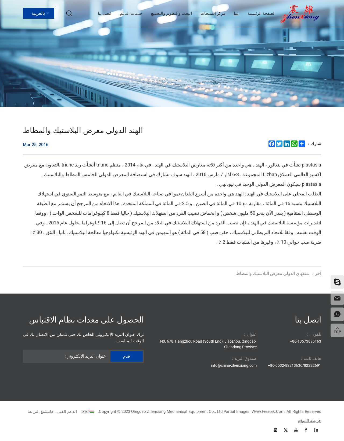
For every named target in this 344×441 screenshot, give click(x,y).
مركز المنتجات (212, 13)
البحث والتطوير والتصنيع (171, 13)
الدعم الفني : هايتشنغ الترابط (52, 411)
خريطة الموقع (309, 420)
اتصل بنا (104, 13)
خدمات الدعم (131, 13)
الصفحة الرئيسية (261, 13)
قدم (126, 356)
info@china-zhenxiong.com (234, 365)
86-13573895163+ (305, 341)
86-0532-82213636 (286, 365)
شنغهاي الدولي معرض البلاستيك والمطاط (278, 276)
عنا (236, 13)
